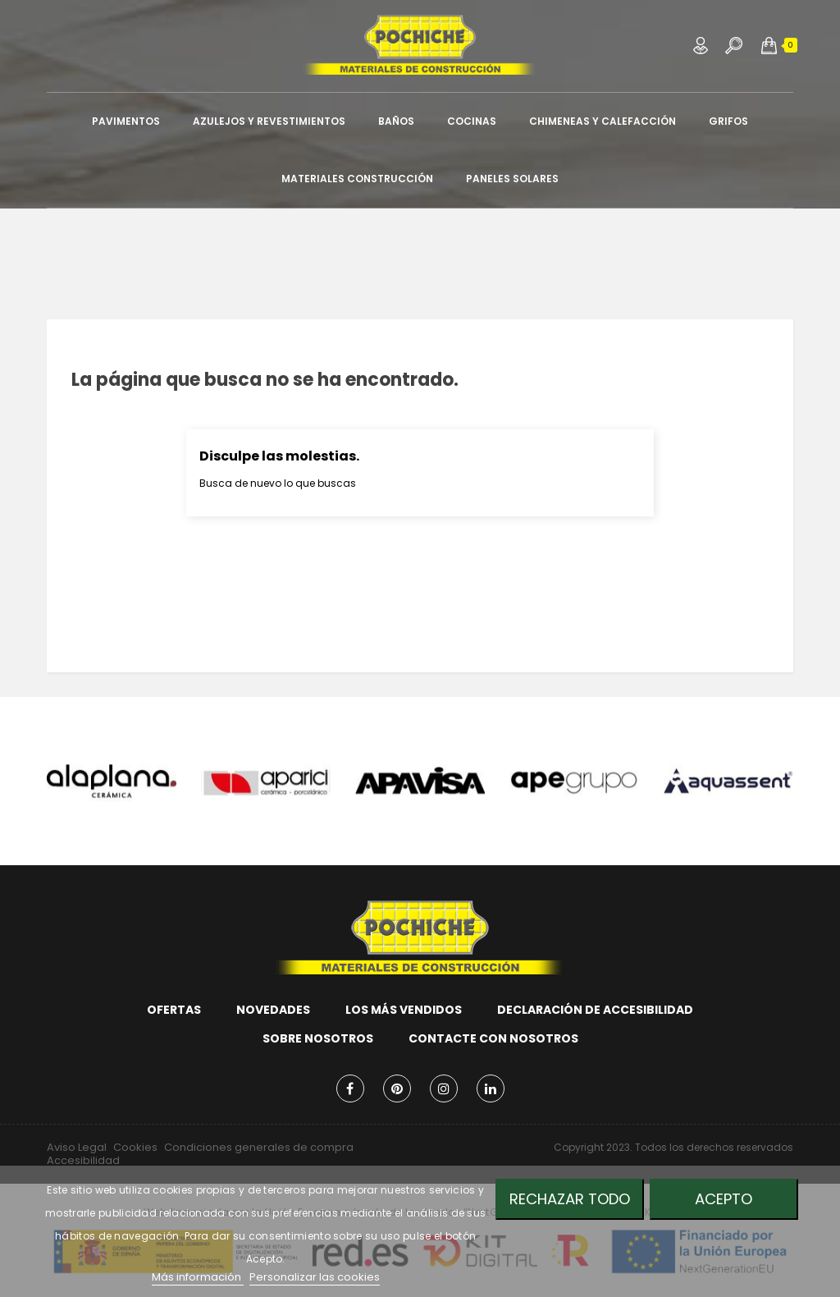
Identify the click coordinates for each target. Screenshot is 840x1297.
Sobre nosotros (317, 1038)
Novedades (273, 1009)
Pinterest (397, 1088)
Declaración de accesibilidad (595, 1009)
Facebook (350, 1088)
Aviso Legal (77, 1147)
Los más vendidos (403, 1009)
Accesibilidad (83, 1160)
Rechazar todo (569, 1199)
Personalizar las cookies (314, 1277)
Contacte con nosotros (493, 1038)
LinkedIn (490, 1088)
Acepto (723, 1199)
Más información (198, 1277)
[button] (769, 45)
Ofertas (174, 1009)
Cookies (135, 1147)
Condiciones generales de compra (259, 1147)
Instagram (444, 1088)
